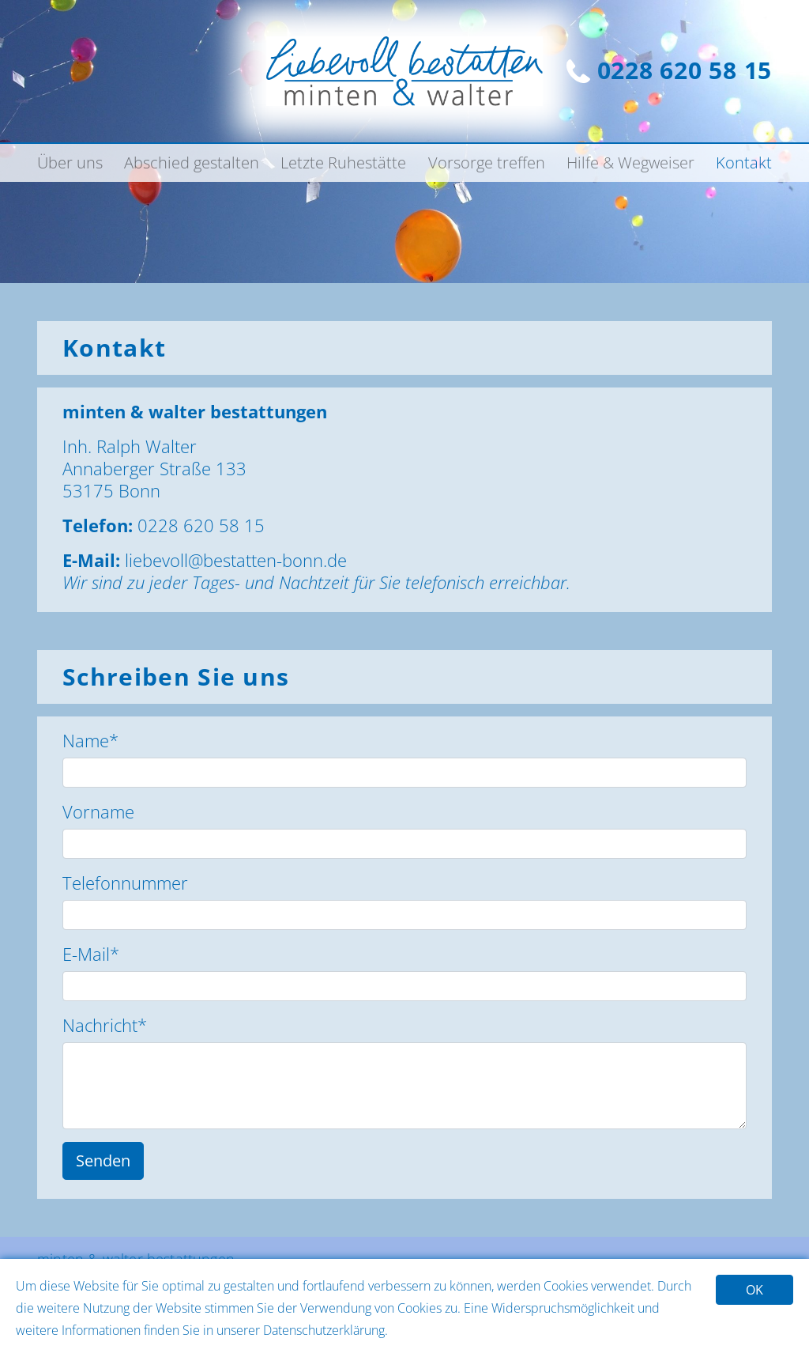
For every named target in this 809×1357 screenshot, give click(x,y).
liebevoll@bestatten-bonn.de (236, 560)
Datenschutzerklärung (324, 1330)
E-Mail (90, 954)
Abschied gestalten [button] (191, 162)
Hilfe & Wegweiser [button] (630, 162)
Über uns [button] (70, 162)
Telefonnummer (125, 882)
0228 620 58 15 (669, 70)
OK (754, 1289)
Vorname (98, 811)
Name (90, 740)
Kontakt (744, 162)
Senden (103, 1160)
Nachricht (104, 1025)
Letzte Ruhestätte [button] (343, 162)
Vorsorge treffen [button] (486, 162)
